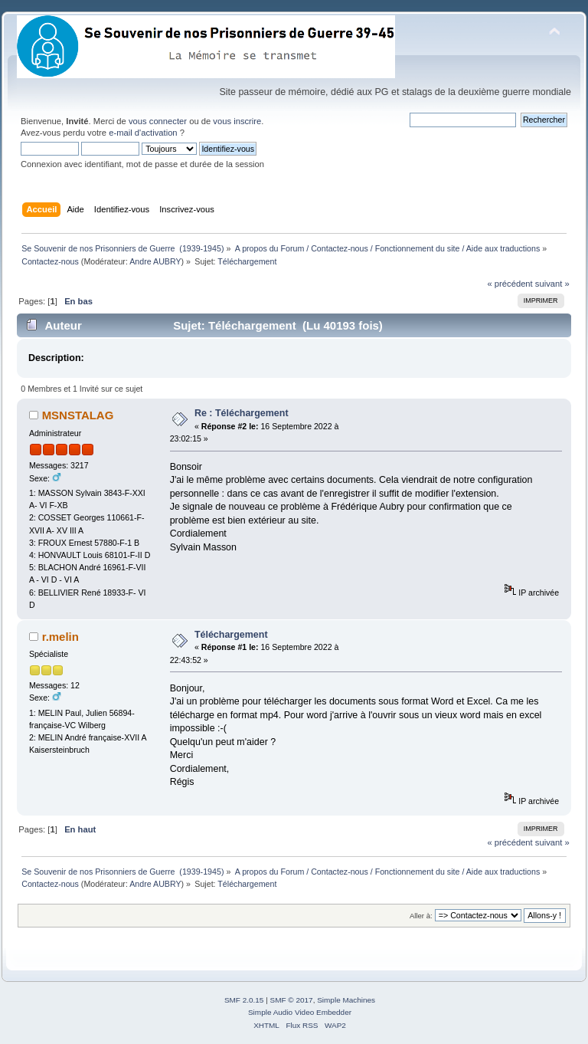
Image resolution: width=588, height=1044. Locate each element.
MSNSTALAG (78, 415)
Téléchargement (231, 634)
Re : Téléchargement (241, 413)
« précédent (509, 283)
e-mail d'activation (143, 132)
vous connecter (158, 121)
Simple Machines (346, 1000)
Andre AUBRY (155, 261)
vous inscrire (237, 121)
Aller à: (421, 915)
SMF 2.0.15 (244, 1000)
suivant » (552, 283)
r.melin (60, 636)
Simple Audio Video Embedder (299, 1012)
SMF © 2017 (291, 1000)
